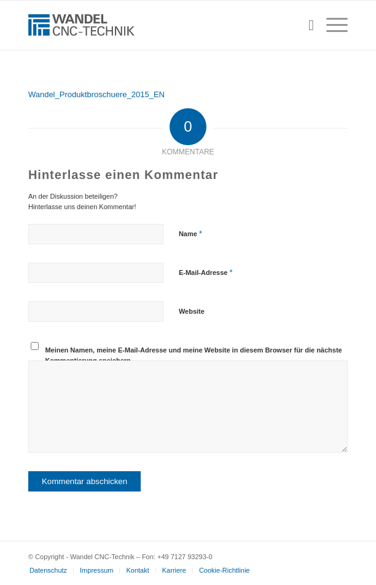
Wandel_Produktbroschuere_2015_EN (96, 94)
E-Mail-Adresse (206, 272)
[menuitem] (305, 25)
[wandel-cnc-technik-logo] (156, 25)
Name (190, 233)
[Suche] (305, 25)
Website (192, 311)
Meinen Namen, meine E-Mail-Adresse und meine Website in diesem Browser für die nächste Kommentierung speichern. (193, 355)
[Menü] (331, 25)
